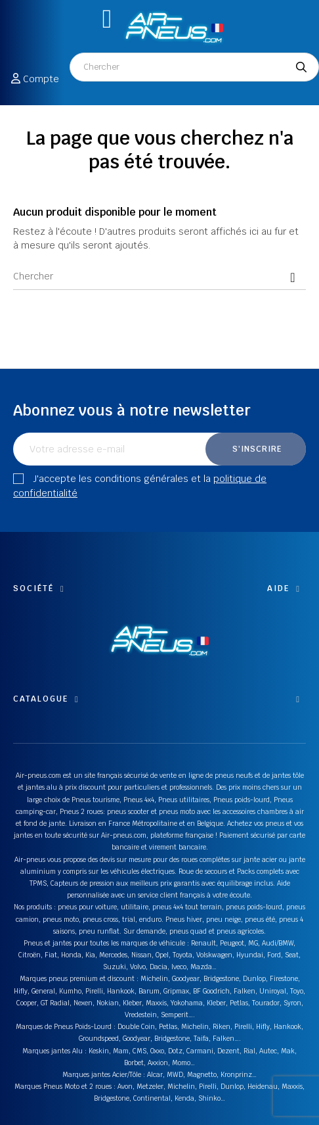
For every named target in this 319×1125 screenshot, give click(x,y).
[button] (107, 18)
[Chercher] (159, 277)
